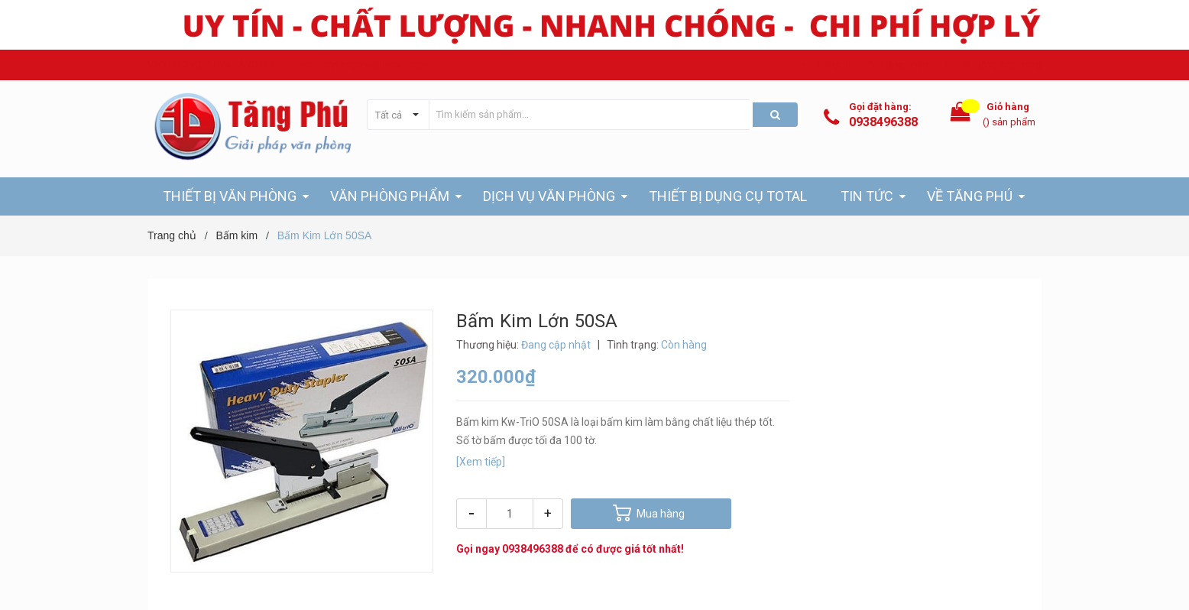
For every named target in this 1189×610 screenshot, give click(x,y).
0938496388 (883, 122)
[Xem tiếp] (480, 462)
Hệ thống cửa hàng (1000, 64)
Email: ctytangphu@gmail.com (362, 64)
